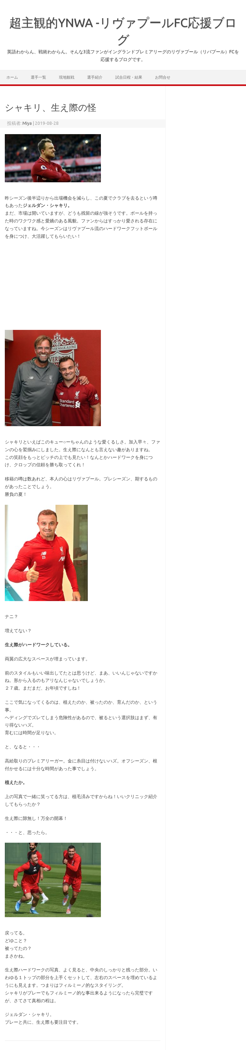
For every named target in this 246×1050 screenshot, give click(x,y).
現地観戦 (66, 77)
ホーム (12, 77)
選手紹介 (94, 77)
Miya (27, 123)
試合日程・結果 (128, 77)
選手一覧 (38, 77)
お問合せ (162, 77)
